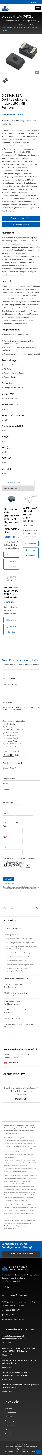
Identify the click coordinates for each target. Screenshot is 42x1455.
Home (10, 25)
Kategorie (17, 25)
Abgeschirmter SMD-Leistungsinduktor (19, 939)
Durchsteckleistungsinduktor (16, 961)
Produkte (8, 1416)
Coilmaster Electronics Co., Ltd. (17, 1446)
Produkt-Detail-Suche (12, 929)
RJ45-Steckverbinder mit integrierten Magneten (18, 1025)
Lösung (7, 1429)
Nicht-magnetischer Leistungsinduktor (19, 965)
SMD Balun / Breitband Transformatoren (13, 985)
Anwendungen (10, 1421)
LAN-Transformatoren (12, 1018)
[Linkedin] (8, 1287)
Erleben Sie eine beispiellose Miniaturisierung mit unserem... (15, 1374)
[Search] (18, 908)
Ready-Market (31, 1451)
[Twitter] (5, 1287)
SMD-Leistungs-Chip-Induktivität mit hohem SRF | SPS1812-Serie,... (18, 1349)
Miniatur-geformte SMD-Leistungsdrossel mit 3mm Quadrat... (20, 1386)
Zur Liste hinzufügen (21, 218)
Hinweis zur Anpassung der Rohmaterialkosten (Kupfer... (14, 1337)
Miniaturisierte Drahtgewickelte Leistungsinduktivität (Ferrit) (20, 29)
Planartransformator (12, 1033)
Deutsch (36, 2)
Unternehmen (10, 1412)
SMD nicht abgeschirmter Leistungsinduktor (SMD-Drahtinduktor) (21, 948)
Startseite (8, 1408)
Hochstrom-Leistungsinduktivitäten (18, 957)
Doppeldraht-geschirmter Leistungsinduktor (21, 953)
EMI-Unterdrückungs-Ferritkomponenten (12, 1002)
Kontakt (8, 1433)
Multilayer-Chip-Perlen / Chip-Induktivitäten (16, 994)
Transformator (8, 1226)
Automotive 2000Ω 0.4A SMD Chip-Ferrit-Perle (10, 592)
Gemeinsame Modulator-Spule (16, 978)
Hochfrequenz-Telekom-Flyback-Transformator (17, 1011)
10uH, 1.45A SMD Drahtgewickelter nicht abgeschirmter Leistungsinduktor (11, 520)
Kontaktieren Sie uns (10, 1228)
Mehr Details (21, 1099)
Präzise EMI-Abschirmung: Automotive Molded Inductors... (19, 1361)
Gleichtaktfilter (28, 1223)
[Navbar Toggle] (38, 8)
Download (11, 1063)
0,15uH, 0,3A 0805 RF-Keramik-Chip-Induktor (30, 514)
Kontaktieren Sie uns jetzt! (21, 1254)
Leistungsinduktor (28, 25)
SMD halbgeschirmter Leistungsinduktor (20, 943)
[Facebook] (2, 1287)
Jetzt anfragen (21, 224)
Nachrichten (9, 1425)
